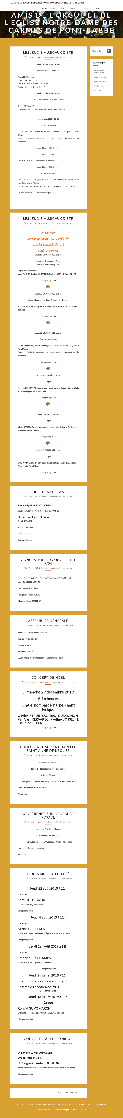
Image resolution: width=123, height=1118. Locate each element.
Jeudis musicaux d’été (48, 874)
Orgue (52, 8)
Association (74, 8)
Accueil (44, 8)
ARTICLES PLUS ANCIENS (67, 1092)
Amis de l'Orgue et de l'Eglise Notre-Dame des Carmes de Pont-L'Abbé (47, 2)
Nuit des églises (48, 492)
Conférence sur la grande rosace (48, 815)
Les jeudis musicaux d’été (48, 52)
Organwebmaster (48, 57)
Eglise (62, 8)
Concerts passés (100, 81)
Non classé (98, 90)
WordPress (47, 1110)
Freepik (83, 1110)
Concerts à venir (100, 77)
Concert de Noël (48, 677)
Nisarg (64, 1110)
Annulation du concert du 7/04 (48, 561)
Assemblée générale (48, 621)
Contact (109, 8)
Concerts (87, 8)
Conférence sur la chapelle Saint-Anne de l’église (48, 748)
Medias (98, 8)
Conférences (99, 86)
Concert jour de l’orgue (48, 1039)
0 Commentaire (65, 57)
